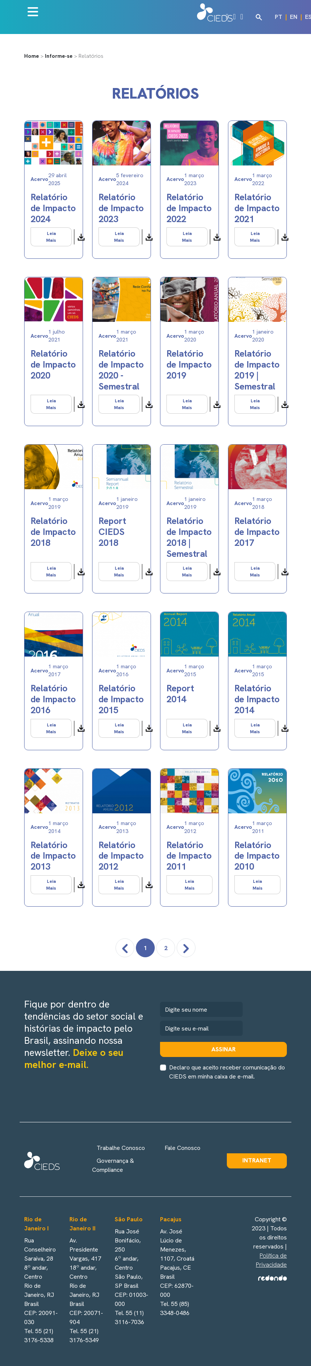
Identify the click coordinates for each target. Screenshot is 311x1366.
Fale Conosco (182, 1148)
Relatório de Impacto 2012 (121, 856)
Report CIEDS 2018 (112, 532)
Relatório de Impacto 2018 (53, 532)
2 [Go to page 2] (166, 948)
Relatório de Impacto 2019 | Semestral (257, 370)
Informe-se (58, 56)
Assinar (223, 1049)
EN (293, 17)
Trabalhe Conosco (121, 1148)
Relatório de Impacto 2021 (257, 208)
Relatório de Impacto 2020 (53, 364)
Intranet (256, 1160)
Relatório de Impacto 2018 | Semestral (189, 537)
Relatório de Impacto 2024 (53, 208)
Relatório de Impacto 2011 (189, 856)
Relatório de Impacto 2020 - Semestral (121, 370)
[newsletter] (201, 1028)
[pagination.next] (186, 947)
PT (278, 17)
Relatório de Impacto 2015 (121, 699)
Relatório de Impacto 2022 (189, 208)
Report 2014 (180, 693)
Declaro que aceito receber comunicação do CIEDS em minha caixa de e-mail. (227, 1071)
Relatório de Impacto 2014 (257, 699)
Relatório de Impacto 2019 (189, 364)
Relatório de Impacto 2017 (257, 532)
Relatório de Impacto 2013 (53, 856)
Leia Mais (51, 236)
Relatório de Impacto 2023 (121, 208)
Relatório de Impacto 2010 (257, 856)
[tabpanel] (155, 523)
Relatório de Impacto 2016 (53, 699)
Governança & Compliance (113, 1165)
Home (31, 56)
